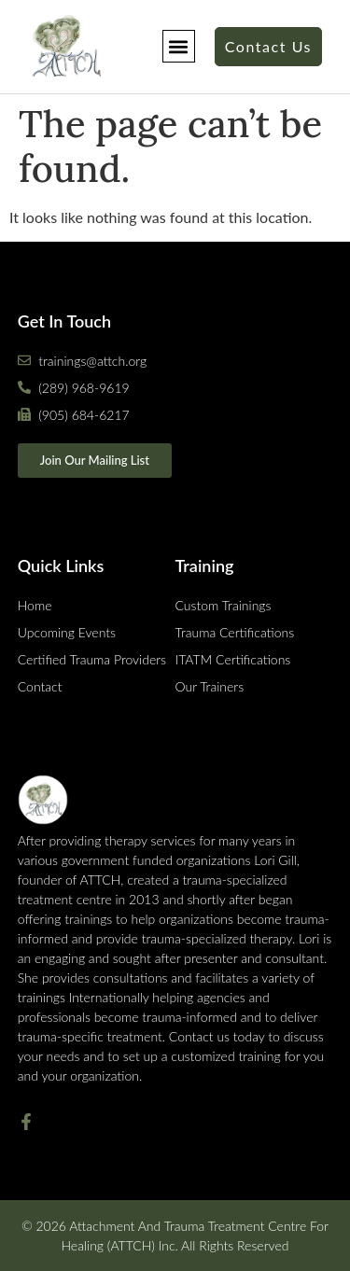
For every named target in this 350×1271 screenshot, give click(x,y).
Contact (40, 686)
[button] (178, 46)
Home (35, 605)
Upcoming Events (67, 632)
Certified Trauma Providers (92, 659)
